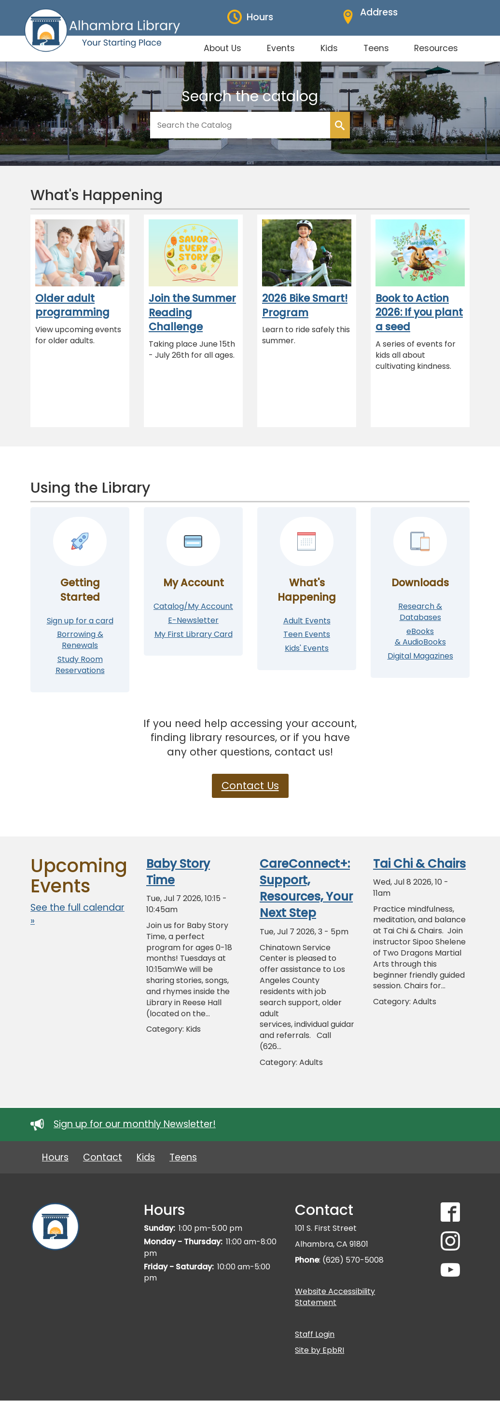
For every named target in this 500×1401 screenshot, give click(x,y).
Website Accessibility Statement (335, 1297)
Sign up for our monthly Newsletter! (135, 1124)
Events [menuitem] (281, 48)
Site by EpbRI (319, 1350)
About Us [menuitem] (222, 48)
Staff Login (314, 1334)
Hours (55, 1157)
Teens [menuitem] (376, 48)
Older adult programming (72, 305)
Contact (102, 1157)
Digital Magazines (420, 655)
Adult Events (307, 620)
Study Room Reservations (80, 665)
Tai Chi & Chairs (419, 864)
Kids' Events (307, 648)
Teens (183, 1157)
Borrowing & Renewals (80, 640)
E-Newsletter (193, 620)
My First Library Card (193, 634)
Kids (146, 1157)
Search (340, 125)
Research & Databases (420, 612)
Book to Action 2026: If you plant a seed (419, 312)
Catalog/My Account (193, 606)
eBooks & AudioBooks (420, 637)
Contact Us (250, 786)
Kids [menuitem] (329, 48)
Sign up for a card (80, 620)
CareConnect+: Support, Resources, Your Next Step (306, 888)
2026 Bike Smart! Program (304, 305)
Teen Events (306, 634)
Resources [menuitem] (436, 48)
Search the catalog (249, 96)
